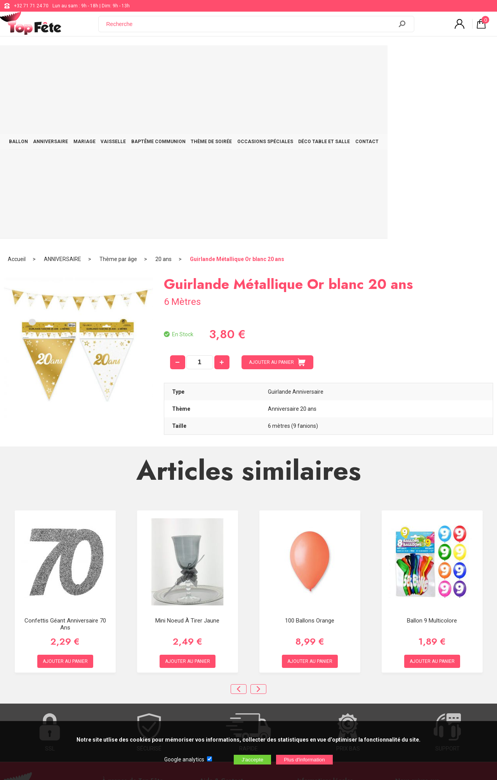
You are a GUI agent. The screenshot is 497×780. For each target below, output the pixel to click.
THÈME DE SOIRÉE (274, 59)
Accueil (17, 83)
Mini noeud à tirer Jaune (187, 444)
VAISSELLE (159, 59)
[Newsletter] (135, 687)
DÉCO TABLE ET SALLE (403, 59)
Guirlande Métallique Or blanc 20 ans (237, 83)
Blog (205, 645)
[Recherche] (250, 28)
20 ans (163, 83)
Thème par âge (118, 83)
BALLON (40, 59)
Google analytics (184, 759)
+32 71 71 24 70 (31, 6)
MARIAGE (123, 59)
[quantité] (199, 187)
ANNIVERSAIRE (80, 59)
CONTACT (454, 59)
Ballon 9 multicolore (432, 444)
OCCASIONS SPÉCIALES (336, 59)
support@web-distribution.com (233, 626)
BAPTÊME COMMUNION (213, 59)
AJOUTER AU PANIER (277, 186)
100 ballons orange (309, 444)
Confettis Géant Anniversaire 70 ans (65, 448)
